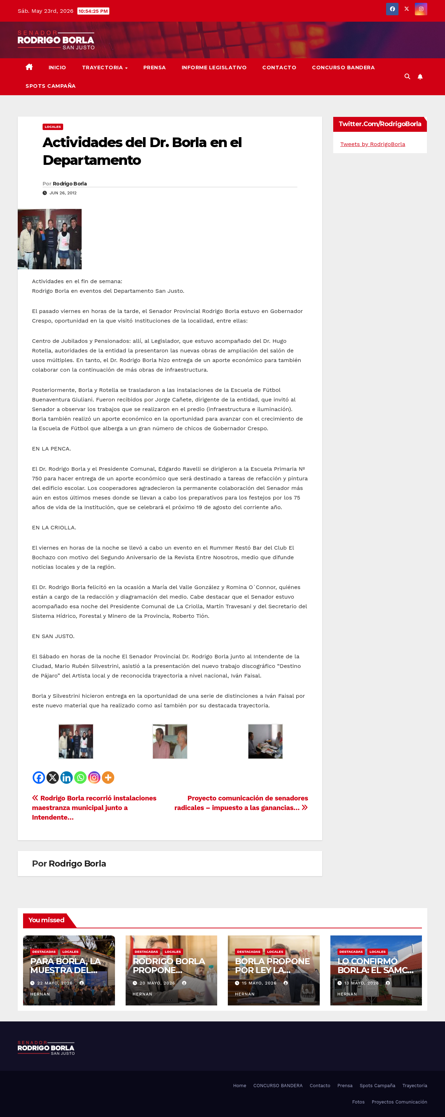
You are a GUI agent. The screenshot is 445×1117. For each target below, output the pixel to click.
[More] (108, 777)
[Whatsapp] (80, 777)
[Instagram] (94, 777)
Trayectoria (103, 67)
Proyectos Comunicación (399, 1102)
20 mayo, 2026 (158, 983)
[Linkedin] (66, 777)
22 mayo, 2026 (56, 983)
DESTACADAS (44, 952)
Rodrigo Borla (70, 183)
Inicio (57, 67)
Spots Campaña (377, 1085)
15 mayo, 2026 (260, 983)
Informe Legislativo (214, 67)
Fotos (358, 1102)
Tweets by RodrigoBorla (372, 144)
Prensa (154, 67)
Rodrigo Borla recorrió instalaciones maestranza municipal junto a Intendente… (94, 807)
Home (239, 1085)
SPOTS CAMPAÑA (51, 86)
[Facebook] (39, 777)
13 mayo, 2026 (362, 983)
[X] (52, 777)
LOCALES (53, 127)
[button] (407, 76)
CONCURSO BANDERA (343, 67)
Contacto (279, 67)
